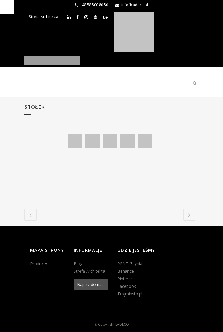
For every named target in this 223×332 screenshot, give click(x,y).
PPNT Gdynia (129, 263)
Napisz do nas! (91, 284)
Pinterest (125, 278)
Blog (78, 263)
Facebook (126, 286)
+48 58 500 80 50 (94, 4)
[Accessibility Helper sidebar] (7, 7)
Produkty (38, 263)
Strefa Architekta (43, 16)
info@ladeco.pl (134, 4)
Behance (125, 271)
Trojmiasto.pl (129, 294)
